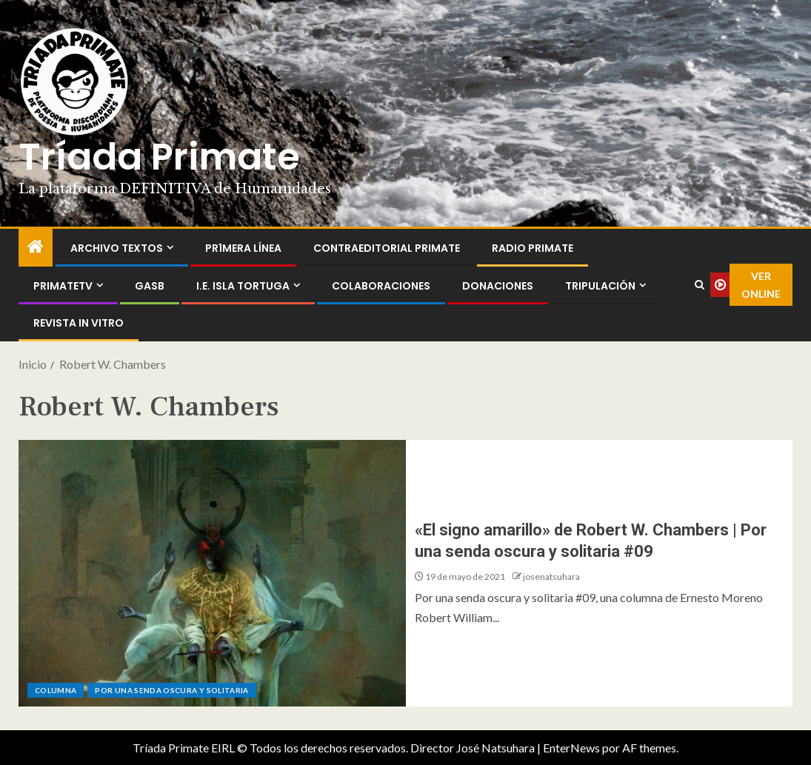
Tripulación (600, 285)
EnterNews (571, 748)
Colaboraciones (381, 285)
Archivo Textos (116, 248)
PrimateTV (63, 285)
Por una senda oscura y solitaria (171, 690)
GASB (149, 285)
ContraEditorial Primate (386, 248)
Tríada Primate (159, 157)
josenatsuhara (551, 576)
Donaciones (497, 285)
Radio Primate (532, 248)
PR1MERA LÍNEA (243, 248)
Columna (55, 690)
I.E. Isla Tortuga (243, 285)
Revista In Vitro (78, 322)
